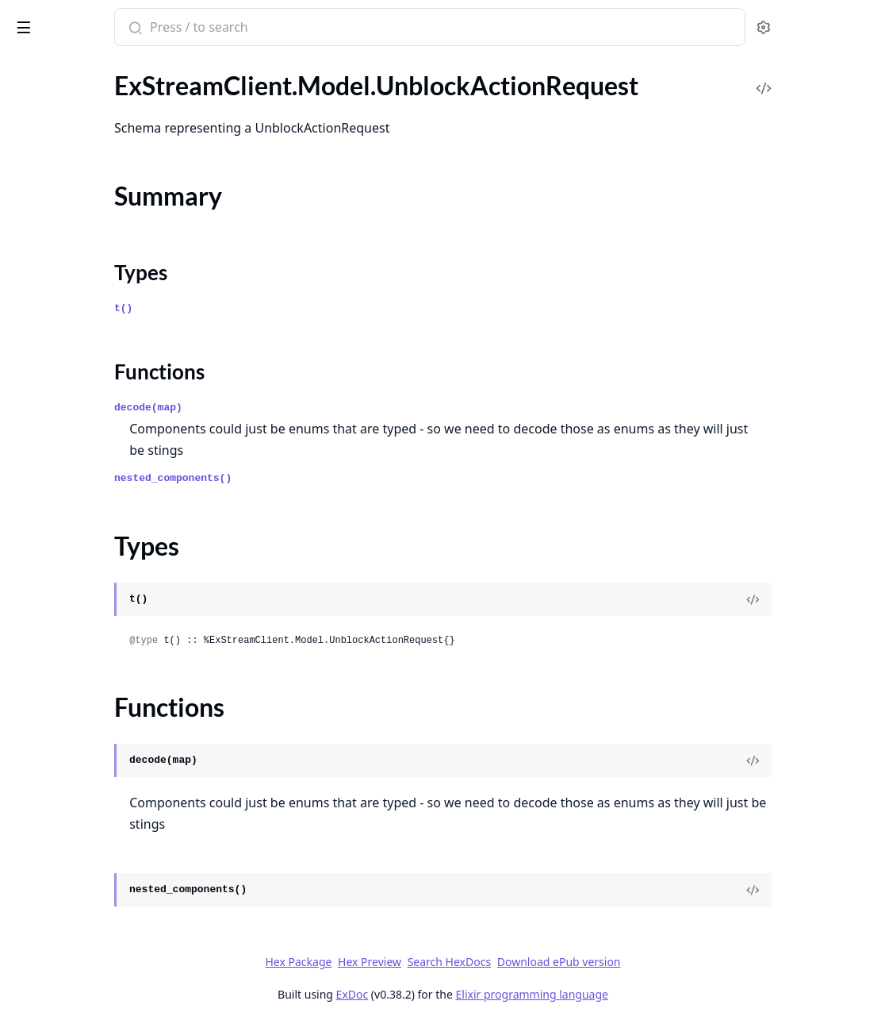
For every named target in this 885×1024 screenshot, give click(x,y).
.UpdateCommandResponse (88, 669)
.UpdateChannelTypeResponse (95, 626)
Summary (53, 152)
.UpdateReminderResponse (86, 969)
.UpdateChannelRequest (78, 562)
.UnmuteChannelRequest (80, 262)
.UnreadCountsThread (72, 433)
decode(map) (319, 408)
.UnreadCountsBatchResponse (95, 348)
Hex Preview (488, 961)
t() (294, 308)
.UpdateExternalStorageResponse (103, 712)
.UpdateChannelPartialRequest (96, 519)
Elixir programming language (650, 994)
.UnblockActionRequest (76, 125)
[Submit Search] (305, 28)
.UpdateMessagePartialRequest (98, 798)
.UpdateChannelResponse (82, 583)
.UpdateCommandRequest (84, 648)
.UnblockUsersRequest (73, 219)
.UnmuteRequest (57, 283)
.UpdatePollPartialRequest (84, 905)
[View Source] (818, 599)
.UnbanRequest (53, 82)
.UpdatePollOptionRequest (86, 883)
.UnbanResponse (57, 103)
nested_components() (344, 478)
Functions (55, 190)
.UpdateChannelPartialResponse (100, 541)
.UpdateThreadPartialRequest (93, 991)
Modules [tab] (95, 68)
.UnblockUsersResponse (77, 240)
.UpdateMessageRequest (79, 841)
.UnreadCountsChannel (76, 369)
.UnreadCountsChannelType (89, 390)
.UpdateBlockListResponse (84, 498)
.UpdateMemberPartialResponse (101, 776)
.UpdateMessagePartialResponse (102, 819)
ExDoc (470, 994)
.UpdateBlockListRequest (80, 476)
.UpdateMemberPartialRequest (97, 755)
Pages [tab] (28, 68)
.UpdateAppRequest (67, 455)
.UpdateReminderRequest (82, 948)
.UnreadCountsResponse (79, 412)
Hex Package (417, 961)
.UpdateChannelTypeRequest (91, 605)
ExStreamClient (66, 19)
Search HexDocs (567, 962)
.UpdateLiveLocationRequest (90, 733)
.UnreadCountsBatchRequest (91, 326)
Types (43, 171)
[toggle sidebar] (217, 24)
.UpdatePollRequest (66, 926)
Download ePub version (677, 961)
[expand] (222, 85)
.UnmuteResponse (61, 305)
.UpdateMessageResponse (83, 862)
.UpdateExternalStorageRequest (99, 691)
